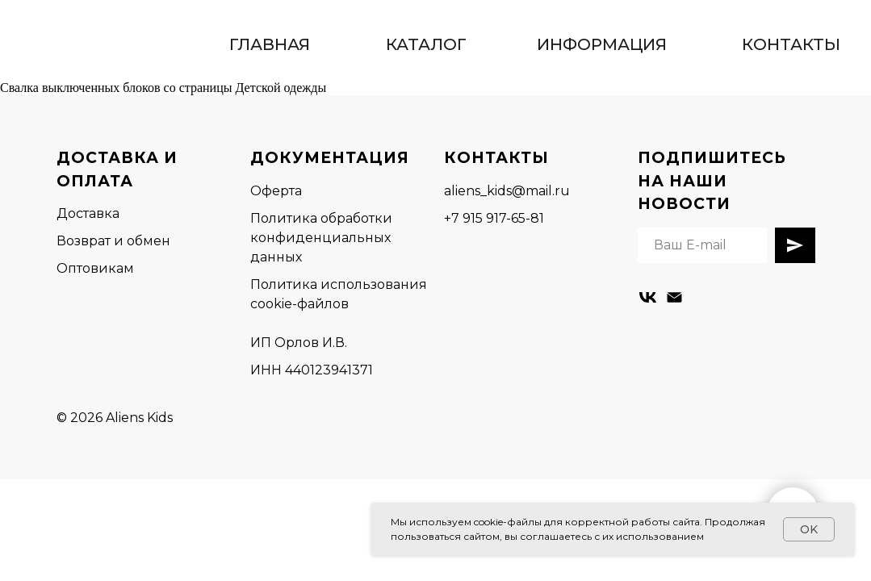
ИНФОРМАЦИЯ (602, 44)
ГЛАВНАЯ (269, 44)
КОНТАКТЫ (791, 44)
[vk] (648, 297)
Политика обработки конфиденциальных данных (321, 238)
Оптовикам (95, 268)
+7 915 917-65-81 (494, 218)
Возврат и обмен (113, 241)
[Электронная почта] (674, 297)
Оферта (276, 191)
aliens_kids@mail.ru (507, 191)
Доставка (88, 213)
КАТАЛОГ (426, 44)
